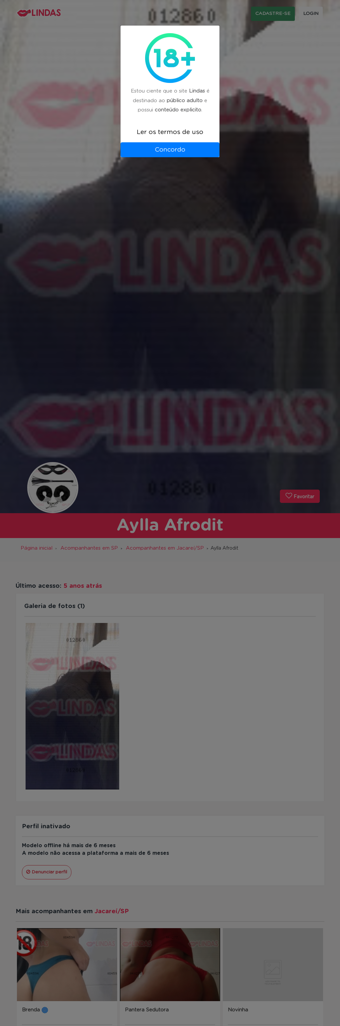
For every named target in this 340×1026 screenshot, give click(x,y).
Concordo (170, 150)
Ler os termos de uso (170, 132)
